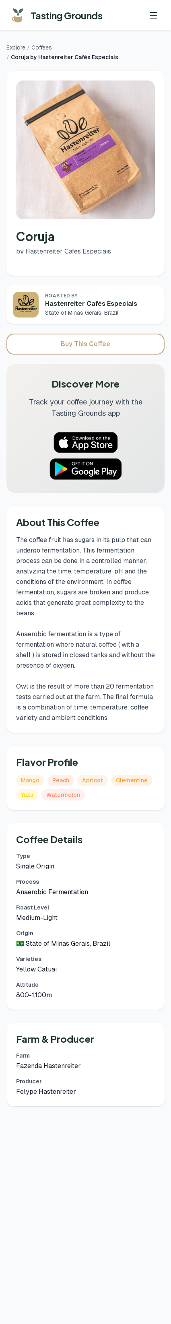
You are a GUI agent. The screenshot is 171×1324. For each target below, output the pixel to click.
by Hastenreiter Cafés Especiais (63, 251)
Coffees (41, 47)
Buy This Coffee (85, 344)
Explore (15, 47)
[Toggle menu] (153, 15)
